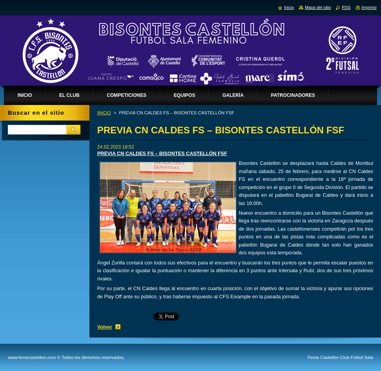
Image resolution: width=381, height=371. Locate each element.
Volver (104, 327)
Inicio (289, 7)
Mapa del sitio (318, 7)
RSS (346, 7)
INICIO (104, 112)
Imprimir (369, 7)
